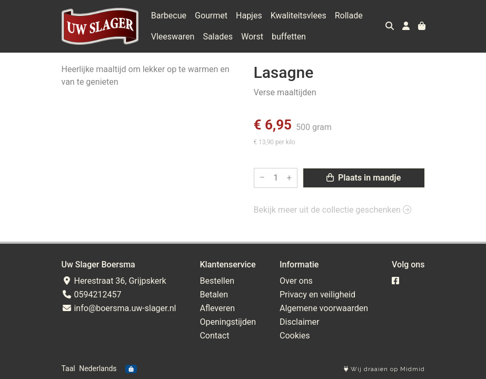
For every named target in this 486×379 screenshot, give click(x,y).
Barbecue (168, 16)
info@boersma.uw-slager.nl (119, 308)
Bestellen (217, 281)
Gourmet (211, 16)
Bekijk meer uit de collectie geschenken (332, 210)
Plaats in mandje (363, 178)
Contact (214, 336)
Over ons (296, 281)
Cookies (295, 336)
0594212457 (92, 295)
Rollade (349, 16)
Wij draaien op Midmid (384, 369)
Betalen (214, 295)
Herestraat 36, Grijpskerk (114, 281)
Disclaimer (299, 322)
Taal (68, 368)
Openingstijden (228, 322)
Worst (252, 37)
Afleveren (217, 308)
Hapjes (249, 16)
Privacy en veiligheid (317, 295)
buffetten (289, 37)
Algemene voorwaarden (324, 308)
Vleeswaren (173, 37)
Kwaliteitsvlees (298, 16)
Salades (218, 37)
